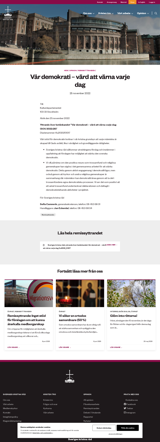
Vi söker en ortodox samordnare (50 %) (72, 317)
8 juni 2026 (46, 341)
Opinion (72, 70)
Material (123, 2)
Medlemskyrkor (10, 408)
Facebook (130, 403)
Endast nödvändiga (104, 428)
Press (132, 2)
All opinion (88, 399)
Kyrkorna (47, 408)
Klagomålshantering (12, 420)
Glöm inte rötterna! (123, 315)
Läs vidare (13, 347)
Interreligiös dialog (120, 311)
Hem (66, 70)
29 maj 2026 (148, 341)
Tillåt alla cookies (127, 428)
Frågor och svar (50, 403)
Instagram (130, 412)
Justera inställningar (115, 434)
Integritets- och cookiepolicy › (42, 433)
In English (141, 2)
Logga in (152, 2)
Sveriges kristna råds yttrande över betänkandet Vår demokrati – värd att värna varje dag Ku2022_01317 (74, 246)
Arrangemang (112, 2)
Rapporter (88, 416)
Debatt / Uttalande (92, 412)
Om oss (6, 399)
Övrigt (11, 311)
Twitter (128, 408)
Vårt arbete (8, 403)
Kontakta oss (131, 399)
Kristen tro (48, 399)
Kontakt (100, 2)
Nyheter (87, 420)
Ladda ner (111, 244)
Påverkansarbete (91, 403)
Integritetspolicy (10, 416)
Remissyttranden (86, 70)
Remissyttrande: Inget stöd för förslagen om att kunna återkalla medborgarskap (27, 319)
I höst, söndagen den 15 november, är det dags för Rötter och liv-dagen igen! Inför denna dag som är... (130, 324)
